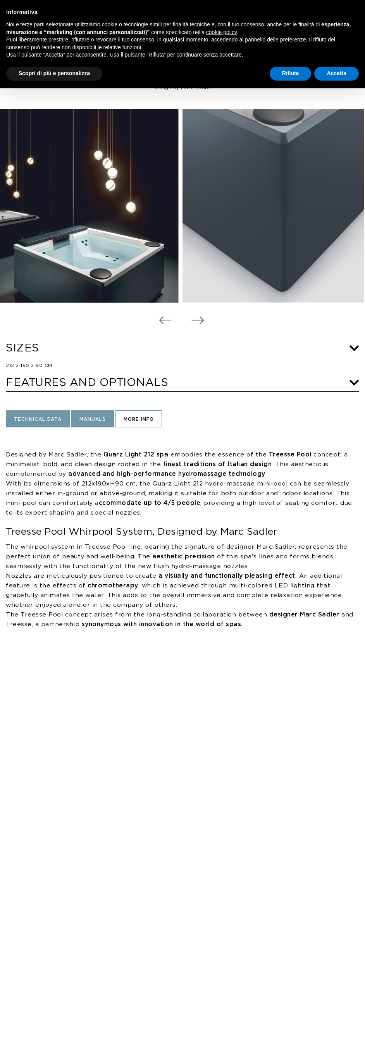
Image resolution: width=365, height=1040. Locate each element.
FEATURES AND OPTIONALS (182, 382)
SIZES (182, 348)
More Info (139, 419)
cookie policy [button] (221, 32)
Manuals (92, 419)
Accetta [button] (336, 73)
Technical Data (38, 419)
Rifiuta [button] (290, 73)
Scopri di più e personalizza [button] (54, 73)
